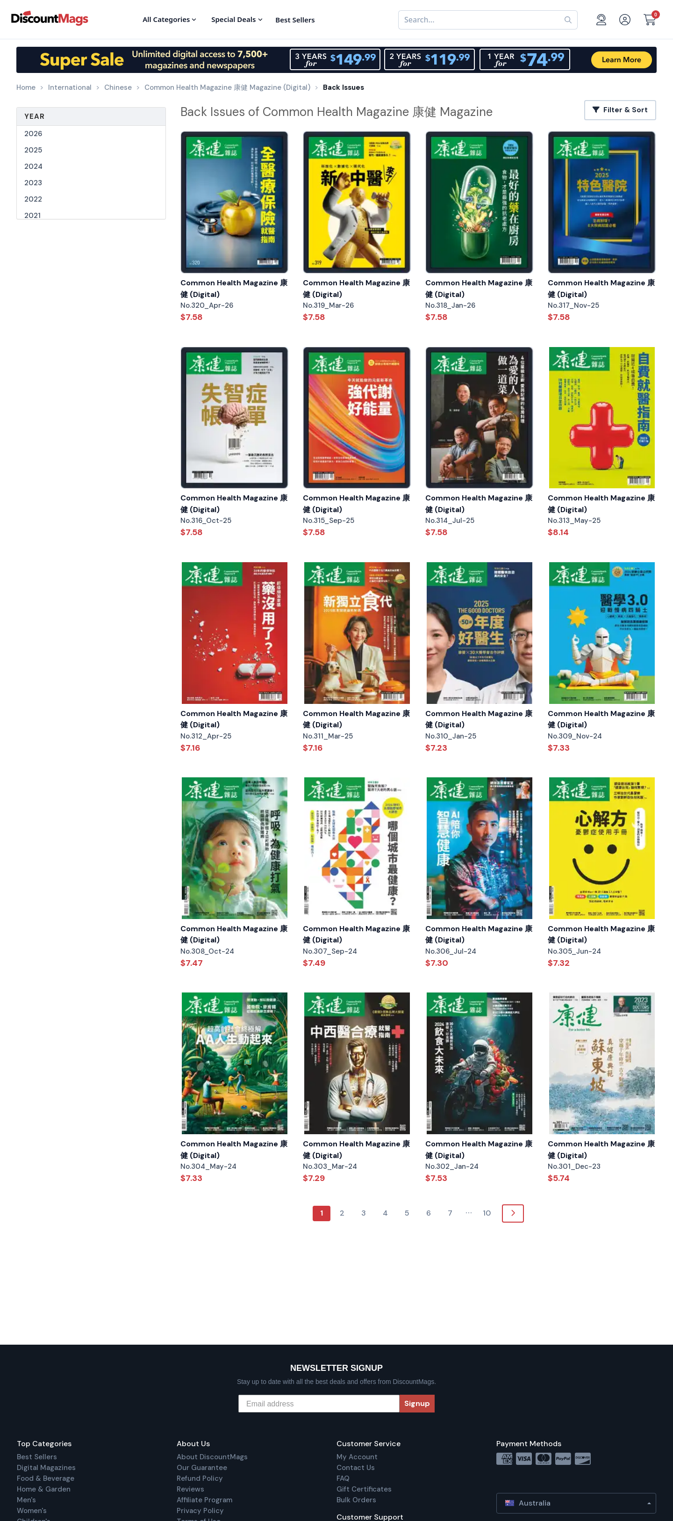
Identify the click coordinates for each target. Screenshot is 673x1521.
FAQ (343, 1478)
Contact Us (355, 1467)
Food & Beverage (45, 1478)
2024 (33, 166)
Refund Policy (200, 1478)
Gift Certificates (364, 1489)
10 (487, 1213)
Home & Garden (44, 1489)
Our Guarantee (202, 1467)
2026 (33, 133)
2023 (33, 183)
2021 (32, 215)
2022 (33, 199)
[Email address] (319, 1403)
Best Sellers (37, 1457)
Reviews (190, 1489)
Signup (417, 1403)
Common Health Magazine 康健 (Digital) (233, 288)
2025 (33, 150)
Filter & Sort (620, 110)
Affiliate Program (204, 1500)
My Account (357, 1457)
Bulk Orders (356, 1500)
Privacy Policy (200, 1510)
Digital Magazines (46, 1467)
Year (34, 116)
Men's (26, 1500)
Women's (32, 1510)
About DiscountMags (212, 1457)
